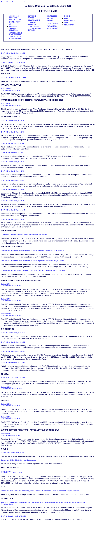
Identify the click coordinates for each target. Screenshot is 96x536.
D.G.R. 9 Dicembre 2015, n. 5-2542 (12, 162)
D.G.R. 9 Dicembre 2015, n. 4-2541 (12, 152)
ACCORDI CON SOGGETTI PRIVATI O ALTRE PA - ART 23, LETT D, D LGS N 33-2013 (15, 20)
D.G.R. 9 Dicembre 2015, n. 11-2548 (13, 219)
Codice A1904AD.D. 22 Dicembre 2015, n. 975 (11, 404)
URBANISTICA (69, 25)
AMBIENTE (13, 26)
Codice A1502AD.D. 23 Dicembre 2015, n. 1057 (11, 104)
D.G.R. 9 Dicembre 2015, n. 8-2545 (12, 189)
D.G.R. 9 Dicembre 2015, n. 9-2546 (12, 201)
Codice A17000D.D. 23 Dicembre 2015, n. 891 (11, 299)
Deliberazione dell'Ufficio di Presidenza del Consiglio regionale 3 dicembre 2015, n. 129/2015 (32, 250)
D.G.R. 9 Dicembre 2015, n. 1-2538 (12, 120)
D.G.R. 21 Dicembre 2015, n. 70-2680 (13, 516)
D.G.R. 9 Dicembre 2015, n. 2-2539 (12, 132)
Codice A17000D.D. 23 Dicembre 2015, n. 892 (11, 314)
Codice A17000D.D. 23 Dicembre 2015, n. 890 (11, 284)
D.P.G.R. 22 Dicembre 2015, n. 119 (12, 453)
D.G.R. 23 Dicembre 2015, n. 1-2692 (13, 62)
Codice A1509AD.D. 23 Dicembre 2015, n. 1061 (11, 472)
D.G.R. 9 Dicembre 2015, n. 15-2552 (13, 342)
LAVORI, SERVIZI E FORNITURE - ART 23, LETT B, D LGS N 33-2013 (52, 25)
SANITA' (67, 22)
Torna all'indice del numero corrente (13, 2)
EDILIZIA (50, 18)
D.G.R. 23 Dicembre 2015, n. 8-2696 (13, 378)
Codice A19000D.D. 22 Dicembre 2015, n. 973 (11, 89)
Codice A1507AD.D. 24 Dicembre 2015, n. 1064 (11, 387)
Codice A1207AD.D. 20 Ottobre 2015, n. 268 (10, 434)
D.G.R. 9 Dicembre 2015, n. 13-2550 (13, 53)
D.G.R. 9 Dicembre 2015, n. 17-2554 (13, 362)
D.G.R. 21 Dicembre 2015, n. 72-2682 (13, 77)
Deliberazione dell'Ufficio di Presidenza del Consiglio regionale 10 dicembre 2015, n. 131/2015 (33, 261)
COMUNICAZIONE (34, 20)
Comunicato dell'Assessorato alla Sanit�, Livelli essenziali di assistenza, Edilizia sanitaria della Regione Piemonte (40, 491)
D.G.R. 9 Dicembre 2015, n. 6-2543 (12, 171)
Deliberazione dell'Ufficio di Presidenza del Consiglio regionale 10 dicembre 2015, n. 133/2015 (33, 270)
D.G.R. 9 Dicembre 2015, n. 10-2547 (13, 210)
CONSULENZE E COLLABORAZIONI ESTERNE (34, 28)
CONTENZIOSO (52, 16)
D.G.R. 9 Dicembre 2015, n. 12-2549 (13, 333)
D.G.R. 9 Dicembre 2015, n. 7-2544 (12, 180)
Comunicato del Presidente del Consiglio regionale (18, 460)
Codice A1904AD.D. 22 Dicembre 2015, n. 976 (11, 417)
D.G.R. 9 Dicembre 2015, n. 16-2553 (13, 351)
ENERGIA (50, 21)
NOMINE (67, 16)
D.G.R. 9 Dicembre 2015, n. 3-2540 (12, 143)
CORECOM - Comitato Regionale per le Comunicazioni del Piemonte (24, 234)
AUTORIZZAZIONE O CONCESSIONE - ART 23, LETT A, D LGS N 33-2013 (15, 35)
